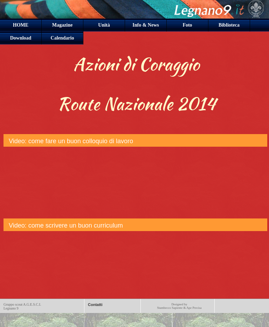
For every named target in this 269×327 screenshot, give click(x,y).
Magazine (62, 25)
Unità (104, 25)
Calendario (62, 38)
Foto (187, 25)
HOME (20, 25)
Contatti (95, 304)
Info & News (145, 25)
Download (21, 38)
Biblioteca (229, 25)
